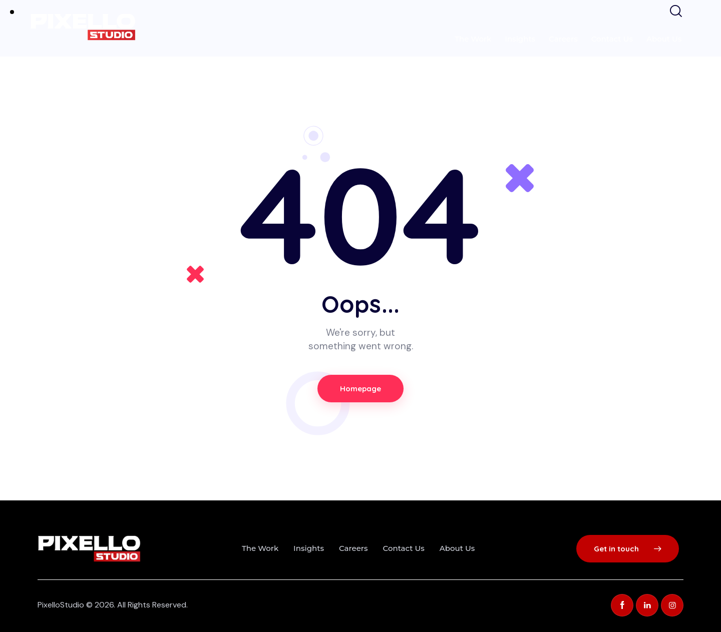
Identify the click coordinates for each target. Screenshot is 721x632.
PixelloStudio (61, 604)
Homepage (361, 388)
